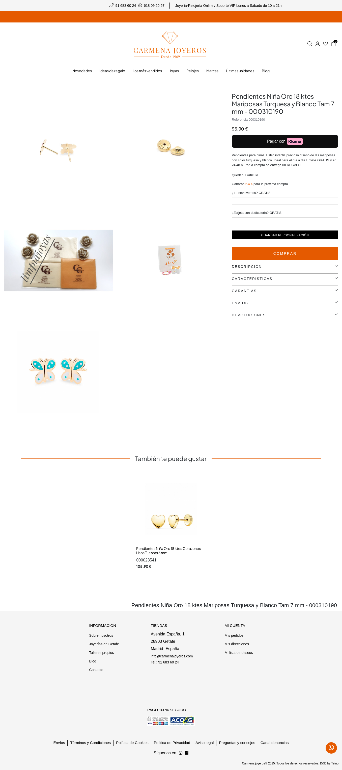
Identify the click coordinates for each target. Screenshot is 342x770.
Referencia (240, 119)
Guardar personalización (285, 235)
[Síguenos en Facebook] (180, 753)
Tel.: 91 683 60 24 (165, 662)
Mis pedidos (233, 635)
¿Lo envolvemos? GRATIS (251, 193)
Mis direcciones (236, 644)
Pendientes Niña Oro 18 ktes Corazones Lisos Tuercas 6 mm (168, 550)
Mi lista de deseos (238, 653)
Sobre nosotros (101, 635)
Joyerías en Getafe (104, 644)
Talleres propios (101, 653)
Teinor (335, 763)
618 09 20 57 (154, 6)
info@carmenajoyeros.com (172, 656)
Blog (92, 661)
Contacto (96, 670)
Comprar (285, 253)
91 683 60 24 (126, 6)
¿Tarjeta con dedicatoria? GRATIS (256, 213)
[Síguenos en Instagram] (186, 753)
